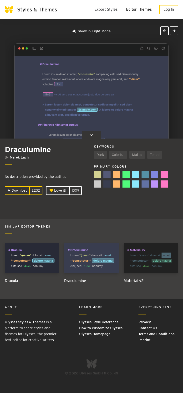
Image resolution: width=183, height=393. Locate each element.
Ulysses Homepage (94, 334)
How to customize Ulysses (100, 328)
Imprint (144, 340)
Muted (137, 155)
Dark (100, 155)
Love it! (58, 190)
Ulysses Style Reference (98, 322)
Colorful (118, 155)
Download (17, 190)
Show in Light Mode (91, 31)
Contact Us (147, 328)
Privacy (144, 322)
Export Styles (106, 9)
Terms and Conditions (156, 334)
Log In (168, 9)
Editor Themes (139, 9)
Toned (154, 155)
